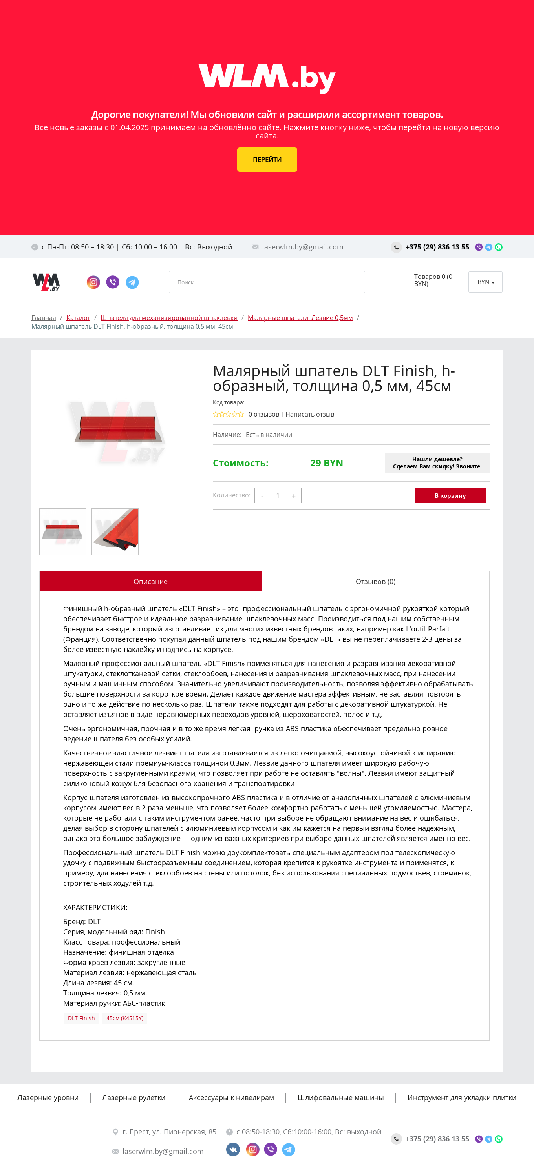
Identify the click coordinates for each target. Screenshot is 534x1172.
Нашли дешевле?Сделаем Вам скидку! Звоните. (437, 462)
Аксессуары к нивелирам (231, 1097)
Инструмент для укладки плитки (462, 1097)
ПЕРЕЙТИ (267, 159)
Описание (151, 581)
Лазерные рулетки (133, 1097)
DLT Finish (81, 1018)
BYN (485, 282)
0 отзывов (264, 414)
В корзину (450, 495)
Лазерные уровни (48, 1097)
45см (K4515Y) (124, 1018)
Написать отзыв (309, 414)
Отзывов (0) (375, 581)
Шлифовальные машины (341, 1097)
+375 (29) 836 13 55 (431, 246)
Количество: (232, 495)
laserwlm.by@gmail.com (298, 246)
